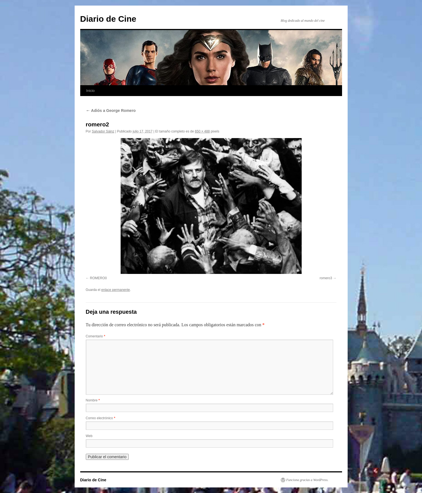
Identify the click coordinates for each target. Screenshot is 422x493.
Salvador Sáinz (103, 131)
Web (89, 436)
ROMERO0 (98, 278)
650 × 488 (202, 131)
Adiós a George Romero (111, 110)
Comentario (95, 336)
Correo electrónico (100, 418)
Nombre (93, 400)
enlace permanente (115, 290)
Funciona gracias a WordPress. (307, 480)
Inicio (90, 91)
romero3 (325, 278)
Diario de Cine (108, 18)
